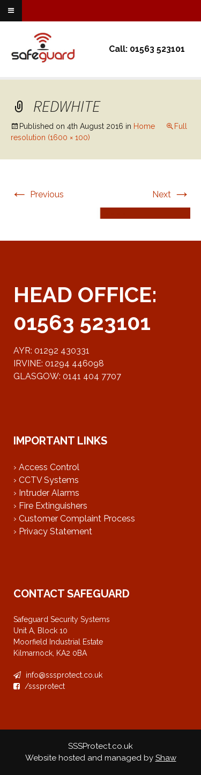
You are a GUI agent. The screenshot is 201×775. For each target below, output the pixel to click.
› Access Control (46, 467)
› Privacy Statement (52, 531)
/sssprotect (39, 686)
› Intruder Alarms (46, 493)
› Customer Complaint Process (74, 518)
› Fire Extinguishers (50, 506)
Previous (37, 194)
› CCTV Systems (46, 480)
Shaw (165, 758)
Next (171, 194)
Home (144, 126)
